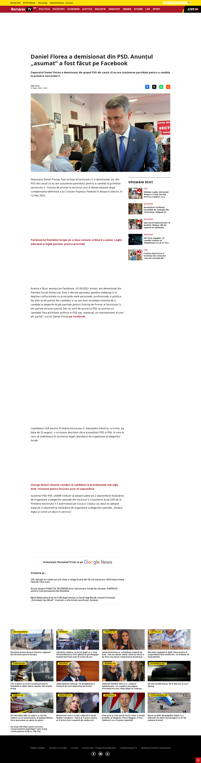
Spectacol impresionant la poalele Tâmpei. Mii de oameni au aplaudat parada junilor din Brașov (157, 225)
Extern (138, 9)
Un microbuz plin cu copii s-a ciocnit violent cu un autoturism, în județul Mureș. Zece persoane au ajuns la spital (31, 717)
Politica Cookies (37, 748)
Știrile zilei (15, 3)
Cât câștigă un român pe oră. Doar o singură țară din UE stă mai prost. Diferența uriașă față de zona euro (77, 580)
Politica (44, 9)
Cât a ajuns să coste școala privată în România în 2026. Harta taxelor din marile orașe (31, 686)
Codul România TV (128, 748)
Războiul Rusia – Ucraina (61, 3)
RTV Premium (29, 3)
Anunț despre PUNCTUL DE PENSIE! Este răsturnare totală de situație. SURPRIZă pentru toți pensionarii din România (74, 589)
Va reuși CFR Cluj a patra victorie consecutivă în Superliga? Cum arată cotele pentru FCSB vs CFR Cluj (28, 729)
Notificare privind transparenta (156, 748)
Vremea (127, 9)
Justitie (87, 9)
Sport (156, 9)
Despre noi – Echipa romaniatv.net (99, 748)
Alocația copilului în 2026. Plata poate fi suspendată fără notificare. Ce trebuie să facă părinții (168, 654)
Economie (73, 9)
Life (147, 9)
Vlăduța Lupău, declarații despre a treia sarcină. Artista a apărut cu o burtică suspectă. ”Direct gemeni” (156, 194)
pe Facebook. (77, 316)
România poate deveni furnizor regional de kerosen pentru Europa (30, 653)
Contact (74, 748)
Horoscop (42, 3)
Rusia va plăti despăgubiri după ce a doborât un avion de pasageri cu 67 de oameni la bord (167, 717)
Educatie (100, 9)
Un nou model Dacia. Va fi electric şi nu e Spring (168, 685)
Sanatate (114, 9)
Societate (59, 9)
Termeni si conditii (58, 748)
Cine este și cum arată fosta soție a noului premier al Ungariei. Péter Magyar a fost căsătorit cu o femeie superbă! (123, 717)
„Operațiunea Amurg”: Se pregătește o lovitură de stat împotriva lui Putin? (75, 685)
